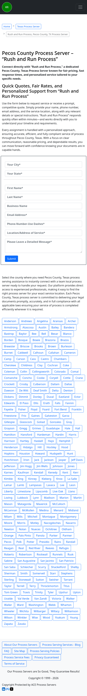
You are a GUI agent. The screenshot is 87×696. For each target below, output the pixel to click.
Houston (24, 453)
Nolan (22, 529)
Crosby (24, 384)
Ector (77, 397)
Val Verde (23, 598)
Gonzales (55, 422)
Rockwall (42, 554)
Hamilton (10, 434)
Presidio (44, 542)
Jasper (62, 460)
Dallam (55, 384)
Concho (27, 378)
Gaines (35, 416)
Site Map (19, 651)
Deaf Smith (40, 390)
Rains (57, 542)
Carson (20, 359)
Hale (67, 428)
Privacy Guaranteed (47, 657)
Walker (70, 598)
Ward (20, 605)
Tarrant (68, 579)
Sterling (9, 579)
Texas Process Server (28, 26)
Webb (52, 605)
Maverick (41, 504)
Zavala (22, 624)
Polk (19, 542)
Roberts (9, 554)
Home (6, 26)
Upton (77, 592)
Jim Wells (42, 466)
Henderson (11, 447)
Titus (66, 586)
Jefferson (9, 466)
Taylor (8, 586)
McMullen (28, 510)
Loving (8, 498)
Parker (53, 535)
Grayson (9, 428)
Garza (65, 416)
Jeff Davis (77, 460)
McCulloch (58, 504)
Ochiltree (51, 529)
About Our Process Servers (20, 645)
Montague (48, 516)
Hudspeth (56, 453)
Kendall (38, 472)
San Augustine (26, 561)
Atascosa (28, 327)
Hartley (24, 441)
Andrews (26, 321)
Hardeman (43, 434)
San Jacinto (47, 561)
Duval (50, 397)
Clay (40, 365)
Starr (53, 573)
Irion (26, 460)
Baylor (23, 334)
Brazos (64, 340)
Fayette (8, 409)
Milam (8, 516)
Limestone (24, 491)
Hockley (51, 447)
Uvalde (8, 598)
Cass (33, 359)
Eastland (64, 397)
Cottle (67, 378)
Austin (42, 327)
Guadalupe (53, 428)
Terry (32, 586)
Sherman (9, 573)
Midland (73, 510)
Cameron (70, 352)
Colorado (59, 371)
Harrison (9, 441)
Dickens (9, 397)
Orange (9, 535)
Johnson (58, 466)
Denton (68, 390)
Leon (72, 485)
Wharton (66, 605)
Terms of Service (14, 663)
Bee (34, 334)
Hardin (59, 434)
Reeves (49, 548)
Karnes (8, 472)
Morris (21, 523)
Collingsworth (40, 371)
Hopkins (9, 453)
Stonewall (25, 579)
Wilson (8, 617)
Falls (57, 403)
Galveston (51, 416)
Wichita (24, 611)
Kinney (32, 479)
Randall (70, 542)
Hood (64, 447)
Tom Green (11, 592)
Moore (8, 523)
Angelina (42, 321)
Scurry (42, 567)
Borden (8, 340)
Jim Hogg (26, 466)
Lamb (20, 485)
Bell (44, 334)
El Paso (24, 403)
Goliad (41, 422)
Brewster (9, 346)
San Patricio (66, 561)
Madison (49, 498)
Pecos (7, 542)
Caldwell (23, 352)
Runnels (58, 554)
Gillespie (9, 422)
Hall (77, 428)
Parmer (67, 535)
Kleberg (46, 479)
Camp (7, 359)
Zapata (8, 624)
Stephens (67, 573)
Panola (40, 535)
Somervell (39, 573)
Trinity (39, 592)
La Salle (72, 479)
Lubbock (22, 498)
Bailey (55, 327)
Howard (40, 453)
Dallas (68, 384)
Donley (37, 397)
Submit (11, 259)
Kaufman (23, 472)
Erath (46, 403)
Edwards (9, 403)
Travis (26, 592)
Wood (46, 617)
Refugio (64, 548)
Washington (35, 605)
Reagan (9, 548)
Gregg (23, 428)
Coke (66, 365)
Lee (62, 485)
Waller (8, 605)
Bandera (69, 327)
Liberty (8, 491)
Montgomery (68, 516)
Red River (35, 548)
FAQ (6, 651)
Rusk (70, 554)
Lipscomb (42, 491)
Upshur (63, 592)
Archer (72, 321)
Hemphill (64, 441)
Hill (40, 447)
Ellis (36, 403)
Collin (23, 371)
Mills (20, 516)
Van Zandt (40, 598)
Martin (77, 498)
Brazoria (50, 340)
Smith (24, 573)
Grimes (36, 428)
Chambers (60, 359)
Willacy (55, 611)
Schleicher (27, 567)
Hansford (26, 434)
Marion (64, 498)
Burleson (66, 346)
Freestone (10, 416)
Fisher (22, 409)
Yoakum (60, 617)
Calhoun (38, 352)
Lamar (8, 485)
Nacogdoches (52, 523)
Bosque (23, 340)
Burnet (8, 352)
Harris (72, 434)
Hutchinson (11, 460)
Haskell (38, 441)
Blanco (67, 334)
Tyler (51, 592)
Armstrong (11, 327)
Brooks (38, 346)
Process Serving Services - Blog (61, 645)
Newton (9, 529)
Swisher (54, 579)
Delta (55, 390)
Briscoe (24, 346)
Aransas (58, 321)
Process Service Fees (16, 657)
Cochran (52, 365)
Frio (24, 416)
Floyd (34, 409)
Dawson (9, 390)
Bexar (54, 334)
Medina (43, 510)
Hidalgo (28, 447)
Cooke (41, 378)
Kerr (75, 472)
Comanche (10, 378)
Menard (58, 510)
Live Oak (58, 491)
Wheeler (9, 611)
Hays (51, 441)
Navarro (71, 523)
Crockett (9, 384)
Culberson (39, 384)
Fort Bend (60, 409)
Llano (71, 491)
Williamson (71, 611)
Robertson (25, 554)
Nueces (35, 529)
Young (74, 617)
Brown (52, 346)
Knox (59, 479)
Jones (71, 466)
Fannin (69, 403)
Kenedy (53, 472)
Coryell (54, 378)
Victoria (56, 598)
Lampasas (35, 485)
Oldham (67, 529)
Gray (69, 422)
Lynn (36, 498)
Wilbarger (40, 611)
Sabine (8, 561)
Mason (8, 504)
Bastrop (9, 334)
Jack (36, 460)
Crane (79, 378)
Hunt (70, 453)
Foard (45, 409)
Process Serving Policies (45, 651)
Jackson (49, 460)
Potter (30, 542)
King (20, 479)
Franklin (77, 409)
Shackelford (58, 567)
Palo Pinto (25, 535)
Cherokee (10, 365)
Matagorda (24, 504)
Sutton (40, 579)
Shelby (75, 567)
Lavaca (50, 485)
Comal (75, 371)
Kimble (8, 479)
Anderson (10, 321)
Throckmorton (50, 586)
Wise (35, 617)
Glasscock (26, 422)
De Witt (23, 390)
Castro (45, 359)
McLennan (10, 510)
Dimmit (23, 397)
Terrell (20, 586)
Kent (65, 472)
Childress (26, 365)
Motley (34, 523)
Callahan (53, 352)
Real (21, 548)
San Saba (9, 567)
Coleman (9, 371)
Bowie (36, 340)
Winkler (22, 617)
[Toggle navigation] (80, 7)
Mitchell (32, 516)
